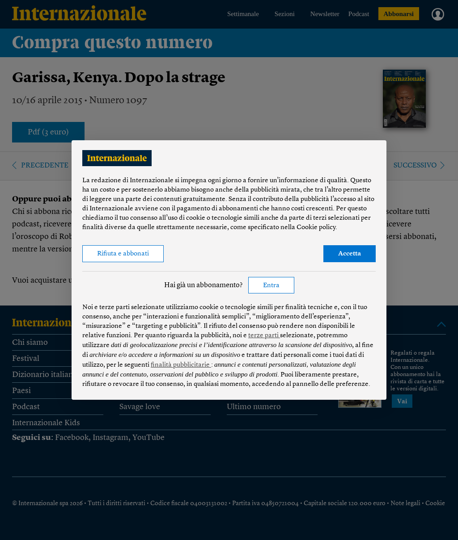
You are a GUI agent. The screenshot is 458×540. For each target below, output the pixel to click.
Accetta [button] (349, 254)
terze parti (264, 335)
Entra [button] (271, 285)
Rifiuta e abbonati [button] (123, 254)
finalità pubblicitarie (181, 365)
